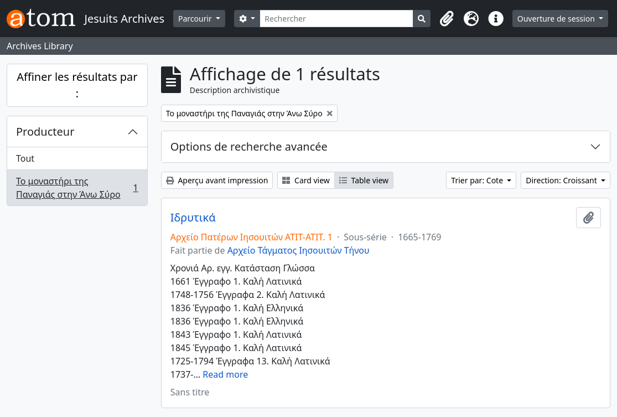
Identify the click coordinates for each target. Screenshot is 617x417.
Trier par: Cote (478, 180)
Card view (305, 180)
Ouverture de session (557, 18)
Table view (363, 180)
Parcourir (196, 18)
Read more (225, 374)
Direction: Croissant (562, 180)
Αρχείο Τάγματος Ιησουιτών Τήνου (298, 250)
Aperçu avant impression (217, 180)
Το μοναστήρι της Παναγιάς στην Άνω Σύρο (76, 187)
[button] (447, 19)
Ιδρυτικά (193, 217)
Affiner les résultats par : (77, 85)
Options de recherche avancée (249, 146)
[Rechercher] (336, 18)
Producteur (45, 131)
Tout (25, 158)
